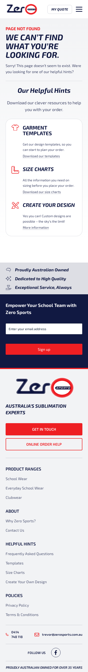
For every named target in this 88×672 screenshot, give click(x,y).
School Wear (16, 478)
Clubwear (14, 497)
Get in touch (44, 429)
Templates (14, 563)
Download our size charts (42, 192)
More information (36, 227)
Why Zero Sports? (21, 521)
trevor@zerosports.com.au (58, 634)
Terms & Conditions (22, 614)
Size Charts (38, 169)
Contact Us (15, 530)
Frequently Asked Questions (30, 553)
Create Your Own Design (26, 581)
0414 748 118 (14, 634)
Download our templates (41, 156)
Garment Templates (37, 130)
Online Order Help (44, 444)
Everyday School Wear (25, 488)
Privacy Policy (17, 605)
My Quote (59, 9)
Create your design (49, 205)
